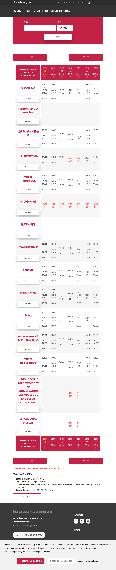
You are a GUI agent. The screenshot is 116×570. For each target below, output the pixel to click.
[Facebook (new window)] (76, 528)
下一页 (86, 58)
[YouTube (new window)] (88, 528)
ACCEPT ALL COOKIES (31, 561)
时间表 (77, 537)
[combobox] (40, 28)
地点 (26, 22)
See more (28, 99)
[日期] (65, 28)
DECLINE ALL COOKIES (61, 561)
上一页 (30, 58)
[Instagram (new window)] (82, 528)
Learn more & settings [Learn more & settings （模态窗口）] (88, 561)
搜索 (58, 37)
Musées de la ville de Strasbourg (42, 11)
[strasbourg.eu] (22, 2)
